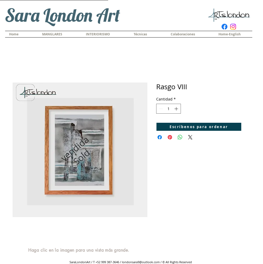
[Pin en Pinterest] (170, 137)
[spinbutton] (168, 108)
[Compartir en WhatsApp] (180, 137)
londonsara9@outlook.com (141, 262)
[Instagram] (233, 27)
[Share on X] (190, 137)
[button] (148, 34)
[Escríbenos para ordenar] (198, 127)
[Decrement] (160, 108)
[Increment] (176, 108)
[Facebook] (224, 27)
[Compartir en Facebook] (159, 137)
